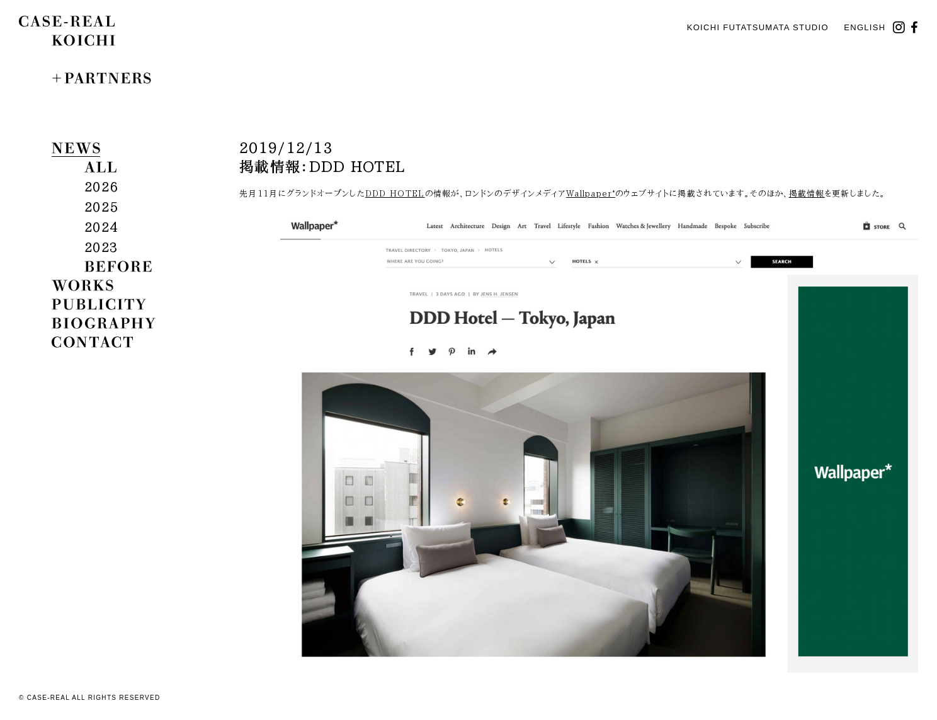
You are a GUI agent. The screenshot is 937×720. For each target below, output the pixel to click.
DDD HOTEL (395, 194)
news (76, 148)
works (82, 285)
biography (104, 323)
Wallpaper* (590, 194)
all (100, 167)
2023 (101, 247)
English (864, 27)
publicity (99, 304)
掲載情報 (807, 194)
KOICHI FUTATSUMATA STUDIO (758, 27)
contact (92, 342)
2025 (101, 206)
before (118, 266)
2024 (101, 226)
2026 (101, 186)
